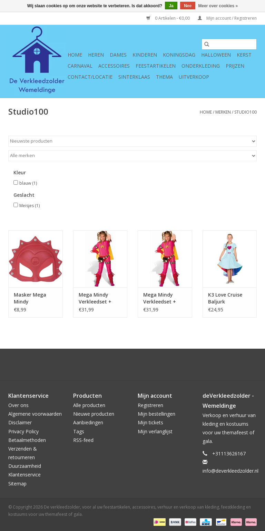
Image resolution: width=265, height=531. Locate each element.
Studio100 (245, 112)
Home (75, 54)
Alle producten (89, 405)
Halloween (216, 54)
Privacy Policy (23, 431)
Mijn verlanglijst (155, 431)
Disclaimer (20, 422)
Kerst (244, 54)
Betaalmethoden (27, 440)
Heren (96, 54)
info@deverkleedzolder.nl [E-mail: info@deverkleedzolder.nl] (230, 470)
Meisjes (29, 206)
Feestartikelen (156, 65)
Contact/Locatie (90, 77)
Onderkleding (200, 65)
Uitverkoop (194, 77)
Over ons (18, 405)
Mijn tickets (150, 422)
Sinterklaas (134, 77)
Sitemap (17, 483)
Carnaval (80, 65)
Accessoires (114, 65)
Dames (118, 54)
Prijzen (235, 65)
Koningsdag (179, 54)
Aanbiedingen (88, 422)
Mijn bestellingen (156, 414)
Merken (223, 112)
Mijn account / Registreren (227, 18)
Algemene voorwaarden (35, 414)
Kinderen (144, 54)
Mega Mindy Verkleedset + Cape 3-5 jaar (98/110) (159, 298)
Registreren (150, 405)
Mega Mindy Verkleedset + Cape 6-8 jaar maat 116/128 (95, 298)
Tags (78, 431)
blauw (28, 183)
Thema (164, 77)
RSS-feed (83, 440)
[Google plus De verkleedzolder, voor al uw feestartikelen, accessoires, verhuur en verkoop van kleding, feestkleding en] (120, 364)
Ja (171, 5)
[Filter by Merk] (132, 155)
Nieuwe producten (93, 414)
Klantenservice (24, 474)
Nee (188, 5)
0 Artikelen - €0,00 (168, 18)
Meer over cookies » (218, 5)
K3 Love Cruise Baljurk (225, 298)
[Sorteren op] (132, 141)
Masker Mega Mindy (30, 298)
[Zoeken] (229, 44)
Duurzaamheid (24, 466)
